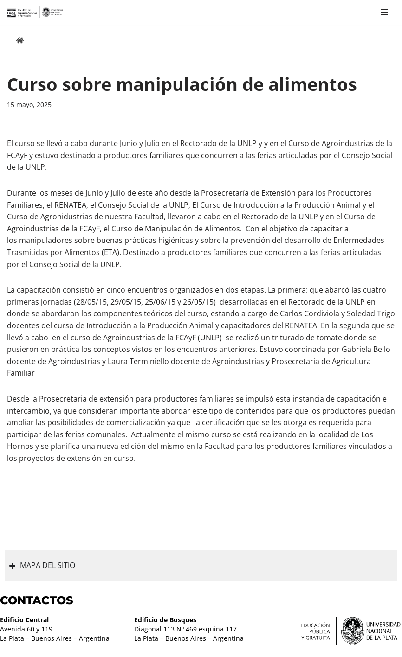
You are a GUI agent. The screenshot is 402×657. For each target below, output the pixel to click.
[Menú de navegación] (384, 12)
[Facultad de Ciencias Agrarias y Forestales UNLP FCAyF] (35, 12)
